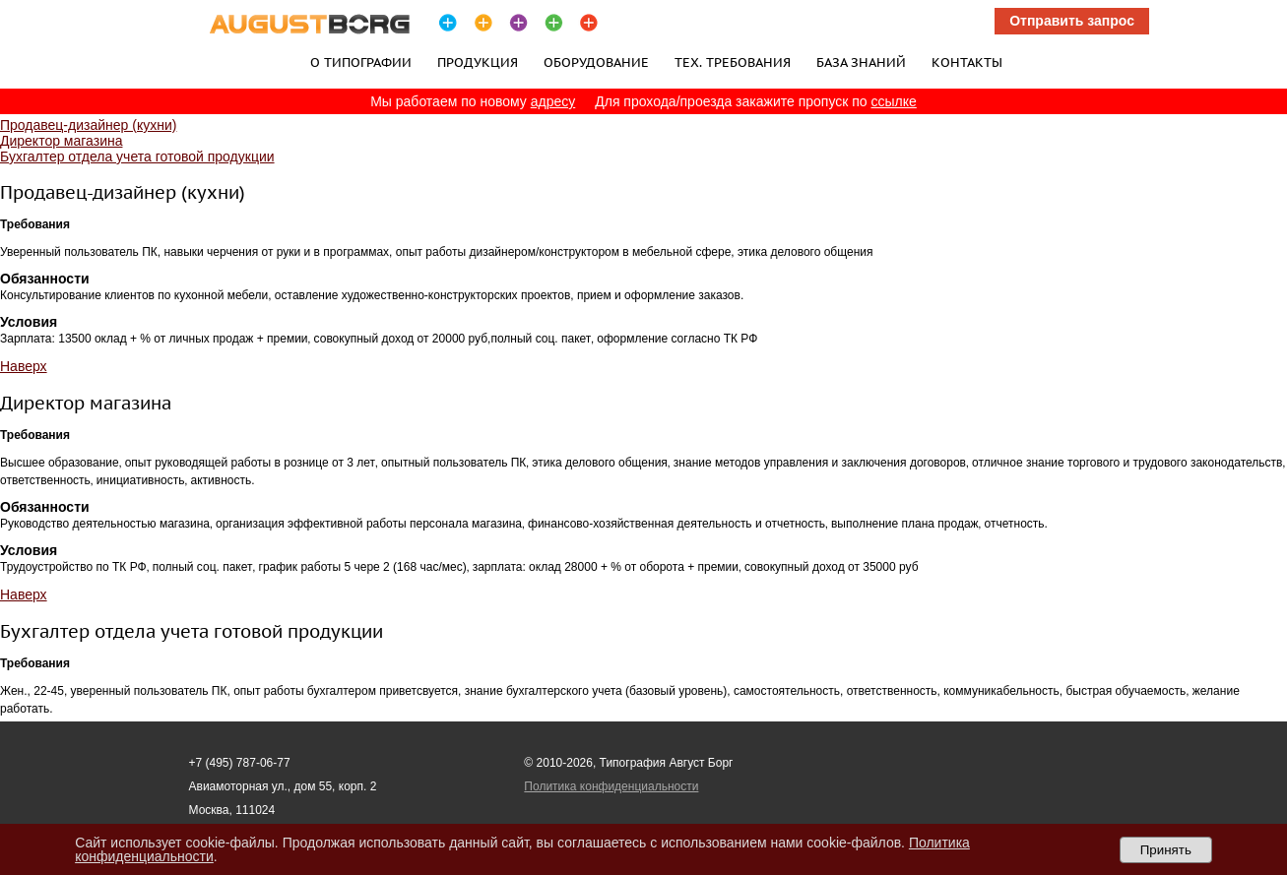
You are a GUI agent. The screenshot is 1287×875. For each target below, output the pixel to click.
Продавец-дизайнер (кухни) (88, 125)
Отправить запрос (1071, 21)
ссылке (894, 101)
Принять (1165, 850)
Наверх (23, 366)
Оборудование (596, 62)
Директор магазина (61, 141)
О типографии (361, 62)
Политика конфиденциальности (611, 786)
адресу (553, 101)
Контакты (967, 62)
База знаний (861, 62)
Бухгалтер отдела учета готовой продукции (137, 156)
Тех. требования (733, 62)
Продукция (477, 62)
